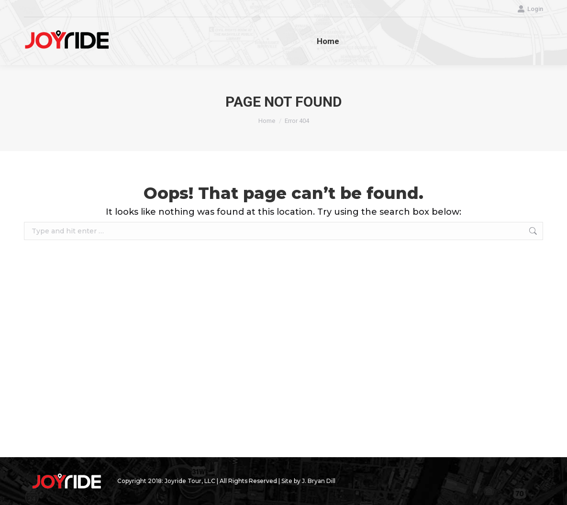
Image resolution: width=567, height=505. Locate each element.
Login (530, 8)
